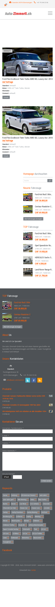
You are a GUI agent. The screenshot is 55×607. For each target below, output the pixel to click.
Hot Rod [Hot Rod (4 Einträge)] (45, 512)
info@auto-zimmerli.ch (15, 380)
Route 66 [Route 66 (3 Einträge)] (23, 525)
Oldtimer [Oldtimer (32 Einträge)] (37, 521)
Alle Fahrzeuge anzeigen (33, 219)
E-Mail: (5, 435)
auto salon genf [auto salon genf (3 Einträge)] (9, 500)
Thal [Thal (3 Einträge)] (36, 529)
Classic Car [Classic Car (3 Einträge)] (24, 508)
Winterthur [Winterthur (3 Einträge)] (26, 538)
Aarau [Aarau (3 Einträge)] (6, 495)
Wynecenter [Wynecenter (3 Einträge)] (38, 538)
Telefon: (6, 443)
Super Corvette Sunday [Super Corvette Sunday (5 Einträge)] (11, 529)
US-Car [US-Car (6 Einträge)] (44, 529)
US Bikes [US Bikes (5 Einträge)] (16, 533)
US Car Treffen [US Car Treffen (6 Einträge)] (38, 533)
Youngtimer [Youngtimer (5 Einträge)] (8, 542)
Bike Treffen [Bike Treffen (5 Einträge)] (43, 500)
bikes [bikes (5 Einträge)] (33, 500)
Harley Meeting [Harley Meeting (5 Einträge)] (33, 512)
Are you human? (8, 474)
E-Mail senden (46, 481)
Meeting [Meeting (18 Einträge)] (39, 516)
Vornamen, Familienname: (13, 428)
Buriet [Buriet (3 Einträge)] (14, 504)
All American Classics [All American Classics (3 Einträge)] (29, 495)
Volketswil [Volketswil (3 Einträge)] (15, 538)
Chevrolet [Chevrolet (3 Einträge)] (47, 504)
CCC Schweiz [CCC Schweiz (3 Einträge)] (35, 504)
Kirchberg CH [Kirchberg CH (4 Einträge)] (8, 516)
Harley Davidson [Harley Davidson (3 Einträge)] (18, 512)
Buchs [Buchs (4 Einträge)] (6, 504)
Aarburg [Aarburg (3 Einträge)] (15, 495)
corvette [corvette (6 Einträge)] (47, 508)
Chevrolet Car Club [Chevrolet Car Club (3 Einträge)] (10, 508)
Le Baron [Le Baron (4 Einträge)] (20, 516)
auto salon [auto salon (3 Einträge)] (44, 495)
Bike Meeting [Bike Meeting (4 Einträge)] (23, 500)
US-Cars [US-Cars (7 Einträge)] (6, 533)
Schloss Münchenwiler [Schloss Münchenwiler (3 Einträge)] (37, 525)
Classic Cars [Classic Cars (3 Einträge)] (37, 508)
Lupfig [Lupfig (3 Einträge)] (30, 516)
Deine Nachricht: (9, 451)
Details (6, 97)
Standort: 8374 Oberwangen (22, 2)
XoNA (33, 570)
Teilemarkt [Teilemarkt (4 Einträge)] (27, 529)
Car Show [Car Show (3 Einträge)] (24, 504)
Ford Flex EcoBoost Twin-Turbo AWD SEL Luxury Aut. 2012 (27, 79)
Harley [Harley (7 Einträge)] (6, 512)
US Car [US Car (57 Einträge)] (26, 533)
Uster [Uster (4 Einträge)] (6, 538)
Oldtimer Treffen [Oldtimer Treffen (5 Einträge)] (9, 525)
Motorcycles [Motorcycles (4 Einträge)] (17, 521)
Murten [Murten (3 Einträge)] (27, 521)
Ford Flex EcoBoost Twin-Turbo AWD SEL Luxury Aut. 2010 (27, 137)
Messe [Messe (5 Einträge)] (6, 521)
